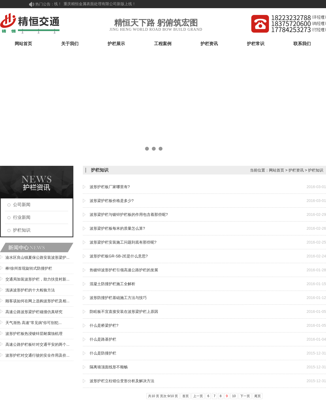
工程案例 (162, 43)
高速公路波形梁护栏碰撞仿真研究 (33, 312)
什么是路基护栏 (103, 339)
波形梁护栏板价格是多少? (112, 200)
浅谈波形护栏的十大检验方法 (30, 290)
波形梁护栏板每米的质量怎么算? (117, 228)
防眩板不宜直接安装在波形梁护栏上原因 (124, 311)
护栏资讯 (209, 43)
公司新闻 (21, 204)
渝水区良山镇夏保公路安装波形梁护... (37, 257)
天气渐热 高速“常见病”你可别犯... (33, 322)
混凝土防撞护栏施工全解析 (112, 284)
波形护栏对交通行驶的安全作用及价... (37, 355)
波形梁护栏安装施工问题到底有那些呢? (123, 242)
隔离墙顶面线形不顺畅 (109, 367)
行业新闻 (21, 217)
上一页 (198, 396)
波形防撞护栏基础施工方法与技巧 (118, 297)
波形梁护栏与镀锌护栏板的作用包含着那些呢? (129, 214)
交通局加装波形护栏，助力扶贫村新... (37, 279)
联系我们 (302, 43)
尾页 (257, 396)
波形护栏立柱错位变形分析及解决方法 (122, 381)
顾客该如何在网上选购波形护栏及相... (37, 301)
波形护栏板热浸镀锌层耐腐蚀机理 (33, 333)
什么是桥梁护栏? (104, 325)
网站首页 (23, 43)
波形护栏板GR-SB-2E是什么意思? (119, 256)
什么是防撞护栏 (103, 353)
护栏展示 (116, 43)
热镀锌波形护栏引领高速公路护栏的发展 (124, 270)
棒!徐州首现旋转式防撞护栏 (28, 268)
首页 (185, 396)
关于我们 (70, 43)
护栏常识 (255, 43)
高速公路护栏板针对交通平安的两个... (37, 344)
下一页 (245, 396)
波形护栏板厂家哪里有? (110, 187)
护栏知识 (21, 230)
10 (234, 396)
